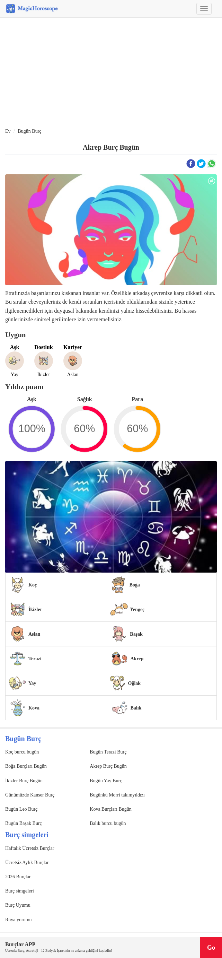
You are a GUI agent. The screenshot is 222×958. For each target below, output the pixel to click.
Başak (136, 634)
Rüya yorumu (18, 919)
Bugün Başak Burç (23, 823)
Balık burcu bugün (108, 823)
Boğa (134, 584)
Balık (136, 708)
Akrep (136, 658)
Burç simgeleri (19, 891)
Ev (8, 131)
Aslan (34, 634)
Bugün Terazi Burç (108, 752)
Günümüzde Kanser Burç (29, 795)
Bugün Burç (29, 131)
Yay (32, 683)
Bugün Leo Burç (21, 809)
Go (211, 947)
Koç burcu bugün (22, 752)
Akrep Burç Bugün (108, 766)
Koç (32, 584)
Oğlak (134, 683)
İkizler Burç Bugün (24, 780)
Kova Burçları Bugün (111, 809)
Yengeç (137, 609)
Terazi (35, 658)
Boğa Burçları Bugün (26, 766)
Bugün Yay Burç (106, 780)
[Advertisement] (111, 73)
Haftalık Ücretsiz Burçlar (29, 848)
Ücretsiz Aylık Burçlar (26, 862)
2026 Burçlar (17, 876)
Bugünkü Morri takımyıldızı (117, 795)
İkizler (35, 609)
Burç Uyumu (17, 905)
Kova (33, 708)
